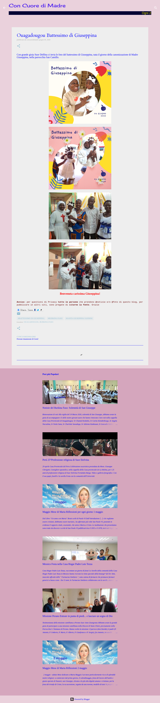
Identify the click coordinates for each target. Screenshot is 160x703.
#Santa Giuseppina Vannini (79, 318)
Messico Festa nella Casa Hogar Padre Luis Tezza (67, 564)
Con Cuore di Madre (37, 5)
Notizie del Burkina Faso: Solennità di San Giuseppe (68, 407)
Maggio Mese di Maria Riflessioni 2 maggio (64, 668)
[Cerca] (156, 8)
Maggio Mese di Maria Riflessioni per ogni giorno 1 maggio (72, 512)
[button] (18, 46)
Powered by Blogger (80, 699)
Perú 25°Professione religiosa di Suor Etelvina (65, 460)
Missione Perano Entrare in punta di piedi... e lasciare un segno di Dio (77, 616)
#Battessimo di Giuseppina (31, 318)
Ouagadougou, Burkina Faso (38, 322)
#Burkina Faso (55, 318)
